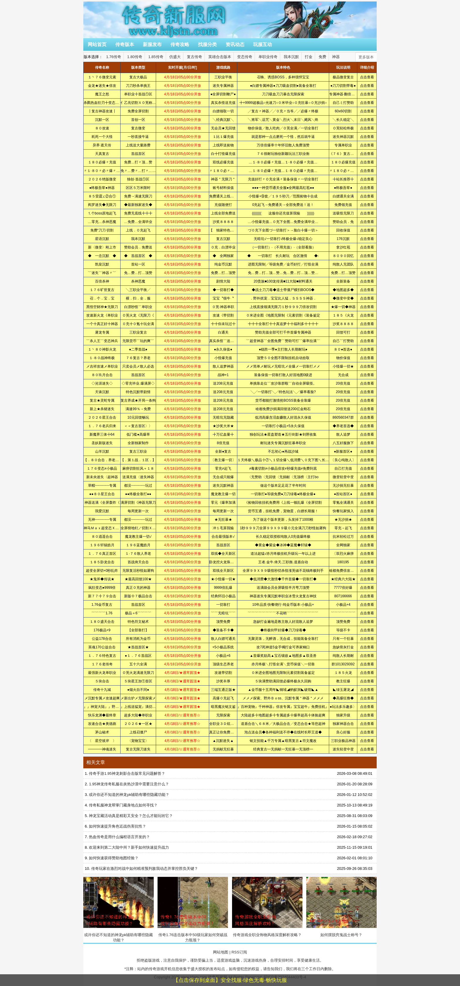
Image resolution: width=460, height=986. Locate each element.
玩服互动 (262, 44)
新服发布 (152, 44)
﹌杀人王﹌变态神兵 (102, 341)
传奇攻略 (179, 44)
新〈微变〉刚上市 (102, 247)
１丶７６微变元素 (102, 77)
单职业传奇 (268, 57)
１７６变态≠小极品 (102, 468)
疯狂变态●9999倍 (102, 588)
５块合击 (102, 681)
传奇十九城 (102, 690)
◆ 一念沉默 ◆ (102, 256)
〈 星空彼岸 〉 (102, 741)
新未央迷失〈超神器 (102, 477)
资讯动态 (235, 44)
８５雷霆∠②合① (102, 196)
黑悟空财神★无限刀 (102, 307)
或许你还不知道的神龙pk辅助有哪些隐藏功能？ (129, 794)
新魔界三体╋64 (101, 434)
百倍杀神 (102, 281)
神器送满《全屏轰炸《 (102, 502)
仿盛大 (175, 57)
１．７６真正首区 (102, 554)
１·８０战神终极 (102, 358)
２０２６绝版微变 (102, 179)
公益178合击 (102, 639)
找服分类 (207, 44)
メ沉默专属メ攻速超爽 (102, 698)
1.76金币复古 (102, 605)
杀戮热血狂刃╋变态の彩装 (105, 103)
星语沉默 (102, 239)
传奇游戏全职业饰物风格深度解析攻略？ (267, 907)
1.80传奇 (134, 57)
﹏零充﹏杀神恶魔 (102, 222)
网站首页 (97, 44)
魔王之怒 (102, 94)
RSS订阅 (239, 952)
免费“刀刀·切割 (102, 230)
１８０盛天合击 (102, 622)
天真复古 (102, 154)
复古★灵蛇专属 (102, 400)
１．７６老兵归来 (102, 426)
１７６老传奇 (102, 664)
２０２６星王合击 (102, 417)
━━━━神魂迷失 (102, 749)
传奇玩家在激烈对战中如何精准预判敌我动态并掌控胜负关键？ (144, 868)
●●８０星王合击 (102, 494)
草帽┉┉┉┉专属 (102, 485)
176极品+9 (102, 630)
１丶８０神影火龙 (102, 349)
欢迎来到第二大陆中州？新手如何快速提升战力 (129, 847)
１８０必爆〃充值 (102, 162)
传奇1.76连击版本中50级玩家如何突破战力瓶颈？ (193, 909)
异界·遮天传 (102, 145)
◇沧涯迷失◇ (102, 383)
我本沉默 (291, 57)
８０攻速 (102, 128)
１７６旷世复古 (102, 290)
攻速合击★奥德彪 (102, 724)
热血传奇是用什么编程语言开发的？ (119, 837)
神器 (336, 57)
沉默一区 (102, 120)
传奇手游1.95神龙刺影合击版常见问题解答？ (127, 773)
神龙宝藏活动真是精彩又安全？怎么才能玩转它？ (131, 816)
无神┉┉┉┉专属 (102, 519)
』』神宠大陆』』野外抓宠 (105, 707)
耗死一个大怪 (102, 137)
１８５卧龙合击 (102, 562)
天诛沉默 (102, 392)
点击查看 (367, 77)
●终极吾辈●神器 (102, 188)
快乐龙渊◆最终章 (102, 715)
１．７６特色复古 (102, 656)
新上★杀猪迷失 (102, 409)
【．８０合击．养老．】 (103, 460)
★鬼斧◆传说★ (102, 579)
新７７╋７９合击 (102, 596)
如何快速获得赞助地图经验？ (113, 858)
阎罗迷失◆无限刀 (102, 205)
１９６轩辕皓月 (102, 545)
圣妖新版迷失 (102, 443)
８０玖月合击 (102, 375)
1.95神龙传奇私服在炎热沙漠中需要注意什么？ (129, 784)
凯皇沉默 (102, 264)
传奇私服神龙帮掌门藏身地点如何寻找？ (123, 805)
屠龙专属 (102, 332)
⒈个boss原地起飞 (102, 213)
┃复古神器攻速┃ (102, 111)
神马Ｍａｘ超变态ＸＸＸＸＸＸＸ (110, 528)
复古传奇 (194, 57)
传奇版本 (124, 44)
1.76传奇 (113, 57)
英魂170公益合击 (101, 647)
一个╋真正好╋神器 (102, 324)
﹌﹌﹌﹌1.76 (102, 613)
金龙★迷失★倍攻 (102, 86)
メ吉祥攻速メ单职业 (102, 366)
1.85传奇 (155, 57)
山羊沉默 (102, 451)
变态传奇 (244, 57)
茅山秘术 (102, 732)
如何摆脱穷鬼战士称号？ (341, 907)
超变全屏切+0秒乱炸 (102, 571)
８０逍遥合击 (102, 537)
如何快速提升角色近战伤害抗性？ (117, 826)
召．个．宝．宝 (102, 298)
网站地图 (220, 952)
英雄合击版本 (219, 57)
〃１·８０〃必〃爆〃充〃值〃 (107, 171)
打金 (308, 57)
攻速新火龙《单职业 (102, 315)
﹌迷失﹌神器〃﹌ (102, 273)
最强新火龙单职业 (102, 673)
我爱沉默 (102, 511)
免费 (322, 57)
